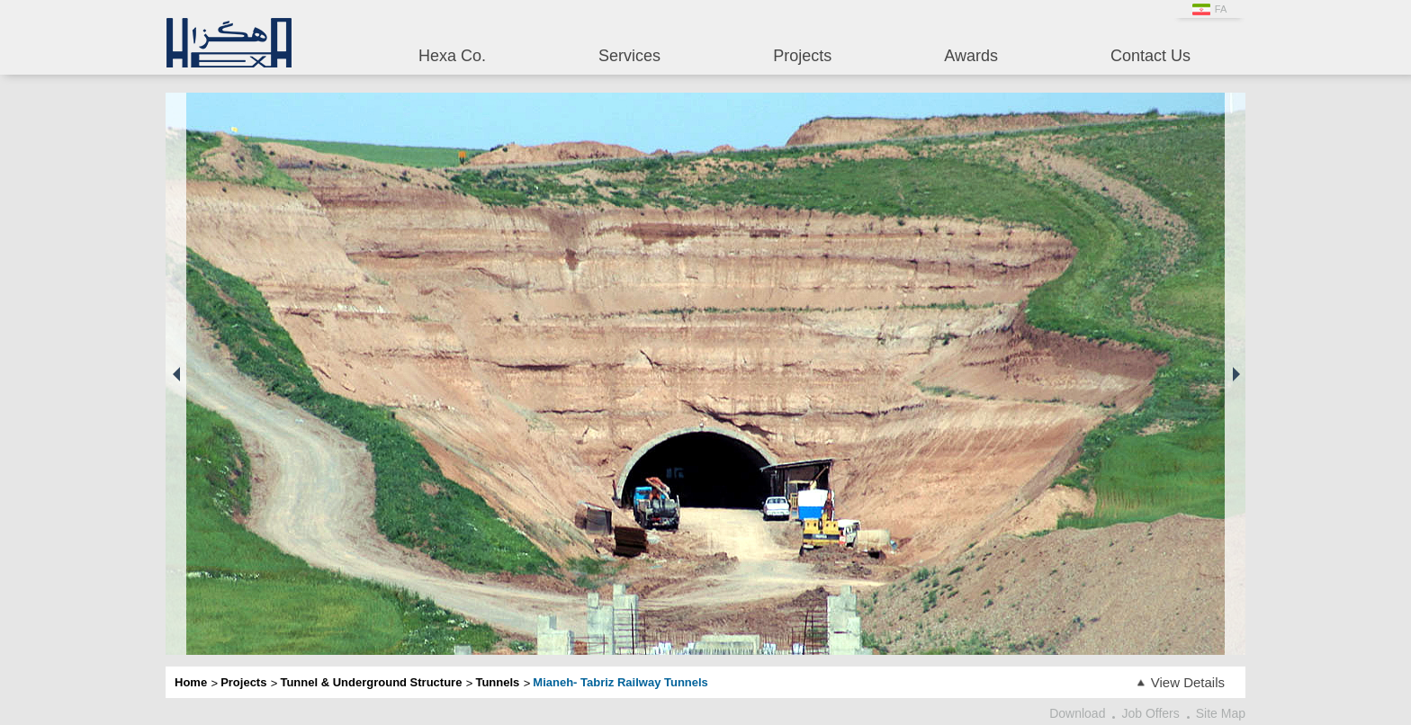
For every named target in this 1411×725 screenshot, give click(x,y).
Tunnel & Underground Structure (371, 682)
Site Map (1220, 713)
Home (191, 682)
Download (1077, 713)
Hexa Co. (452, 56)
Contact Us (1150, 56)
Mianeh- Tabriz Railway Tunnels (620, 682)
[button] (176, 374)
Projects (802, 56)
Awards (971, 56)
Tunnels (497, 682)
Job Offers (1150, 713)
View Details (1188, 682)
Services (629, 56)
